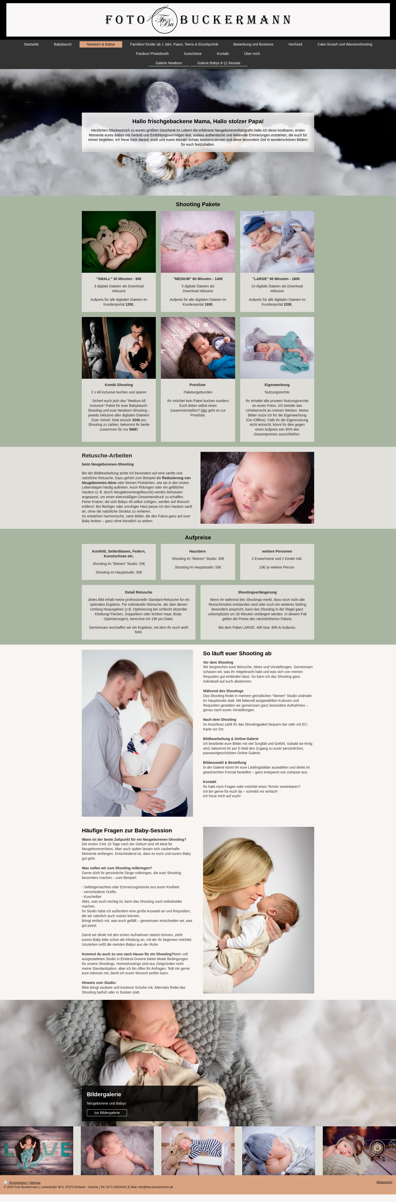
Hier (204, 410)
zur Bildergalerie (107, 1113)
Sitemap (34, 1183)
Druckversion (16, 1183)
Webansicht (384, 1182)
